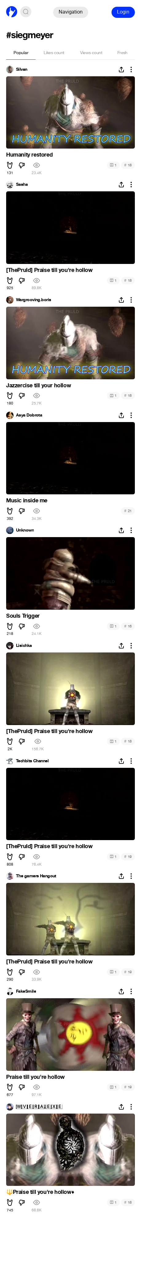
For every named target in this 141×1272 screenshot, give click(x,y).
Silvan (21, 69)
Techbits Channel (32, 761)
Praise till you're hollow (35, 1077)
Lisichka (24, 646)
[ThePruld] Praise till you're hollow (49, 270)
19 (128, 856)
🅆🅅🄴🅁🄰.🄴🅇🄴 (39, 1107)
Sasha (22, 184)
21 (128, 511)
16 (128, 626)
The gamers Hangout (36, 876)
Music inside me (26, 500)
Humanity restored (29, 154)
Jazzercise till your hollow (38, 385)
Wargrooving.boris (33, 300)
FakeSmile (26, 991)
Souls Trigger (23, 616)
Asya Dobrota (29, 415)
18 (128, 165)
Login (123, 12)
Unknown (25, 530)
